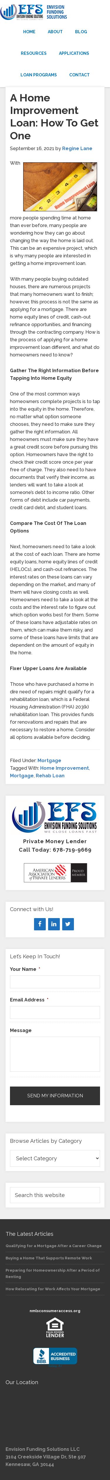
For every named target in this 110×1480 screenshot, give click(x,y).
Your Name (25, 969)
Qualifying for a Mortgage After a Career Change (54, 1246)
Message (21, 1030)
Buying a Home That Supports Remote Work (49, 1258)
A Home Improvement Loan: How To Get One (54, 117)
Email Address (29, 1000)
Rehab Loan (50, 775)
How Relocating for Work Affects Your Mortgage (53, 1289)
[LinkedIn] (54, 924)
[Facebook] (40, 924)
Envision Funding (55, 12)
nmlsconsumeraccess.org (55, 1311)
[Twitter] (68, 924)
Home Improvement (64, 768)
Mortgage (49, 760)
